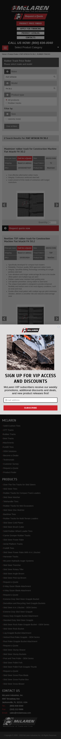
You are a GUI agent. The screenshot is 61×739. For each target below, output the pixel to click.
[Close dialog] (58, 327)
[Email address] (30, 400)
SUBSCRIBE (30, 408)
